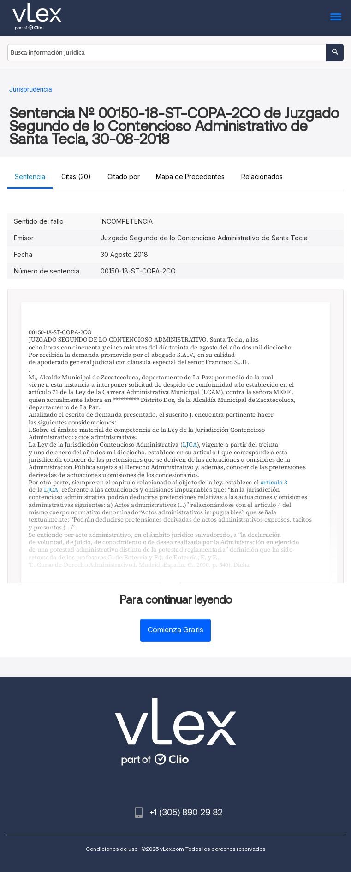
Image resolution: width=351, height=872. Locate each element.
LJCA (190, 445)
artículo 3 (274, 482)
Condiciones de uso (111, 849)
